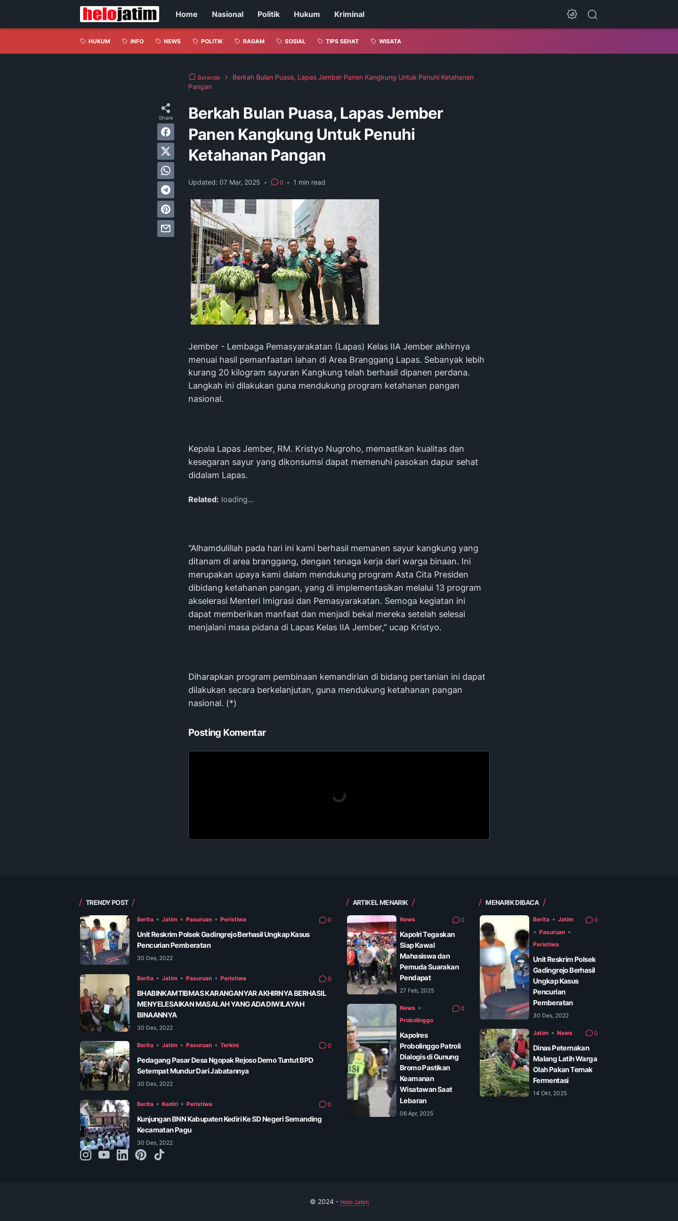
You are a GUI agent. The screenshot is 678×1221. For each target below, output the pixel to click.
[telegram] (165, 189)
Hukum (307, 14)
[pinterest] (165, 209)
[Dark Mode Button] (572, 14)
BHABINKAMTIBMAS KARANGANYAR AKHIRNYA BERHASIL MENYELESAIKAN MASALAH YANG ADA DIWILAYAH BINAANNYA (230, 1004)
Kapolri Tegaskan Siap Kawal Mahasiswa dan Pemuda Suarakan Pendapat (429, 966)
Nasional (227, 14)
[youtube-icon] (104, 1155)
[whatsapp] (165, 170)
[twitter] (165, 151)
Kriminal (349, 14)
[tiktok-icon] (159, 1155)
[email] (165, 228)
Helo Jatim (354, 1201)
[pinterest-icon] (140, 1155)
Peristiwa (245, 919)
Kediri (173, 1103)
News (409, 919)
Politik (269, 14)
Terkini (241, 1045)
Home (187, 14)
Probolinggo (420, 1042)
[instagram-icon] (85, 1155)
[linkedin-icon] (122, 1155)
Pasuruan (206, 919)
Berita (146, 919)
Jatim (173, 919)
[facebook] (165, 131)
